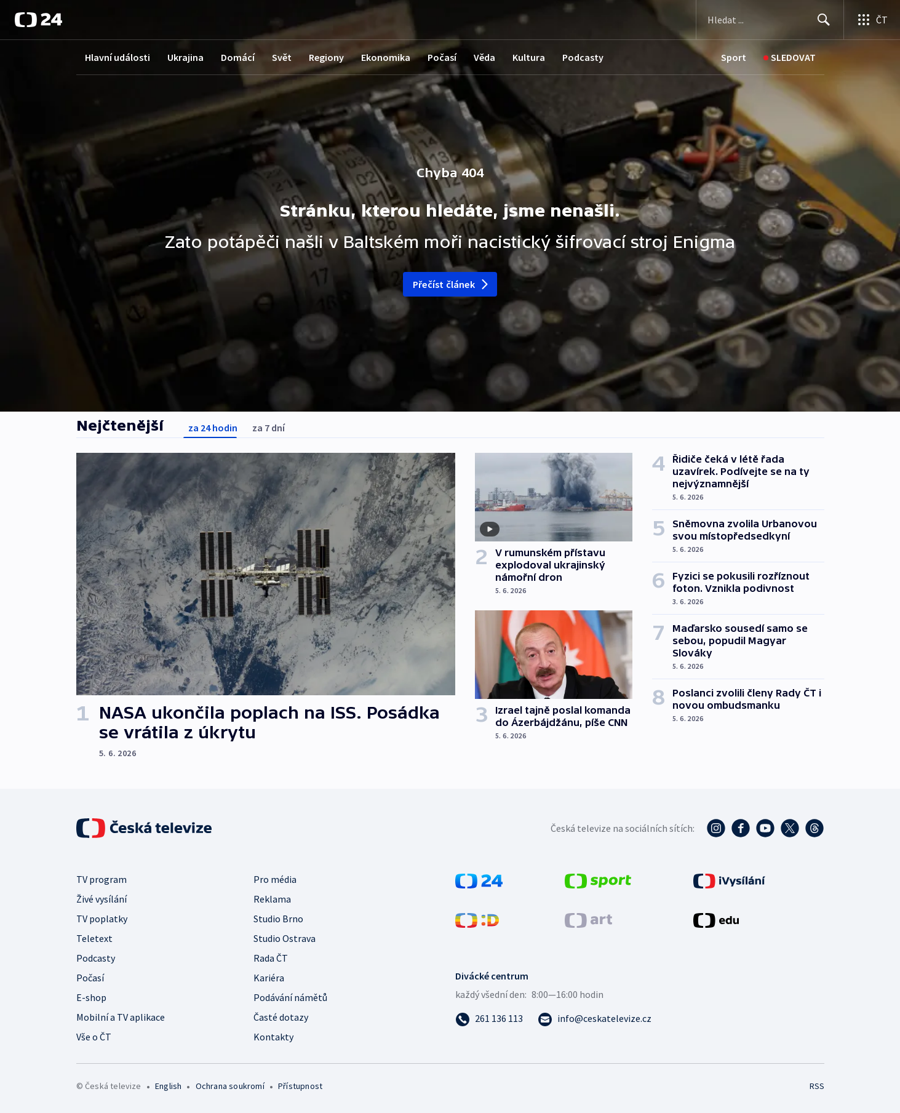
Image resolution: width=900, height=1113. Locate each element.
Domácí (238, 57)
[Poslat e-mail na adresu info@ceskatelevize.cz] (594, 1018)
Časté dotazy (280, 1017)
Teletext (94, 938)
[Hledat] (823, 19)
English (168, 1085)
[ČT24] (38, 19)
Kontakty (273, 1037)
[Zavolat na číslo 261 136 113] (489, 1018)
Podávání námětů (290, 997)
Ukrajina (185, 57)
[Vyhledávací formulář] (769, 19)
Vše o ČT (93, 1037)
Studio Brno (278, 918)
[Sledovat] (789, 57)
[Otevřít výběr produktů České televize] (872, 19)
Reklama (272, 899)
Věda (484, 57)
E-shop (91, 997)
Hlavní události (117, 57)
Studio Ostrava (284, 938)
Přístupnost (300, 1085)
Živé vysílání (101, 899)
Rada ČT (270, 958)
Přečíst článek (451, 284)
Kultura (528, 57)
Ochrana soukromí (230, 1085)
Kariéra (268, 977)
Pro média (275, 879)
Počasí (442, 57)
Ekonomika (385, 57)
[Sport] (733, 57)
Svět (282, 57)
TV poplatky (101, 918)
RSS (817, 1085)
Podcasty (582, 57)
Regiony (326, 57)
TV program (101, 879)
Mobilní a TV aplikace (120, 1017)
